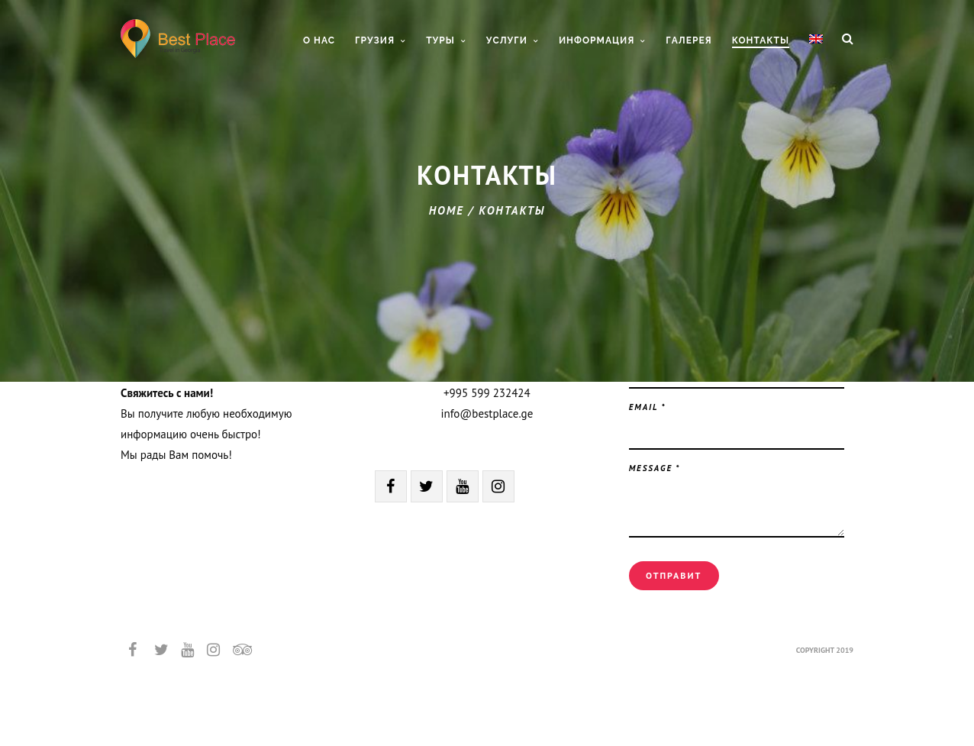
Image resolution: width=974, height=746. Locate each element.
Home (446, 210)
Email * (647, 407)
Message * (655, 468)
